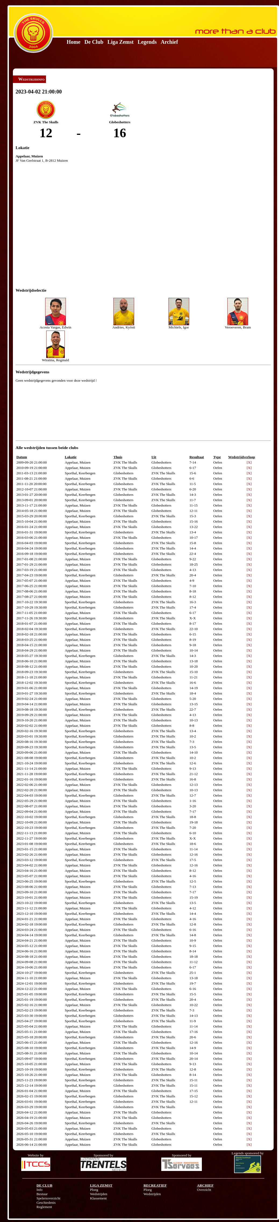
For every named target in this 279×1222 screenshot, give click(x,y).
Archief (169, 42)
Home (73, 42)
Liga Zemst (121, 42)
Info (39, 1190)
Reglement (44, 1207)
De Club (93, 42)
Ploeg (94, 1190)
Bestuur (42, 1194)
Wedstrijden (98, 1194)
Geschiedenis (46, 1203)
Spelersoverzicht (48, 1198)
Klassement (98, 1198)
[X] (249, 462)
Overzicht (204, 1190)
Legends (147, 42)
